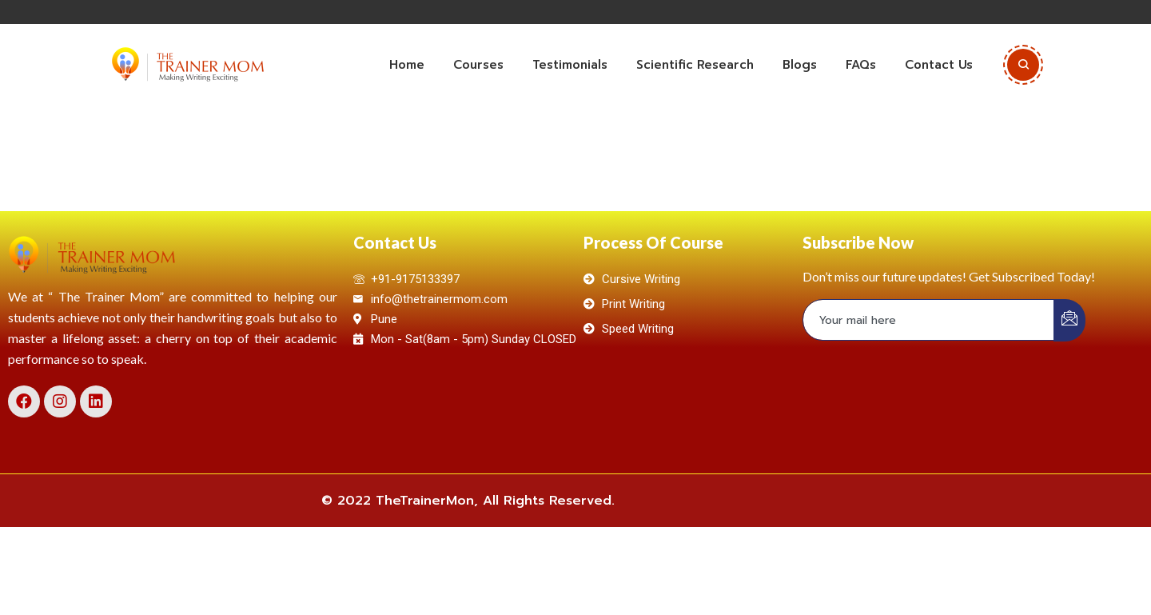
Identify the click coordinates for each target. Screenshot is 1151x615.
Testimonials (569, 65)
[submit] (1069, 320)
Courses (478, 65)
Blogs (800, 65)
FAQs (861, 65)
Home (406, 65)
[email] (929, 320)
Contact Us (939, 65)
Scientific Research (695, 65)
